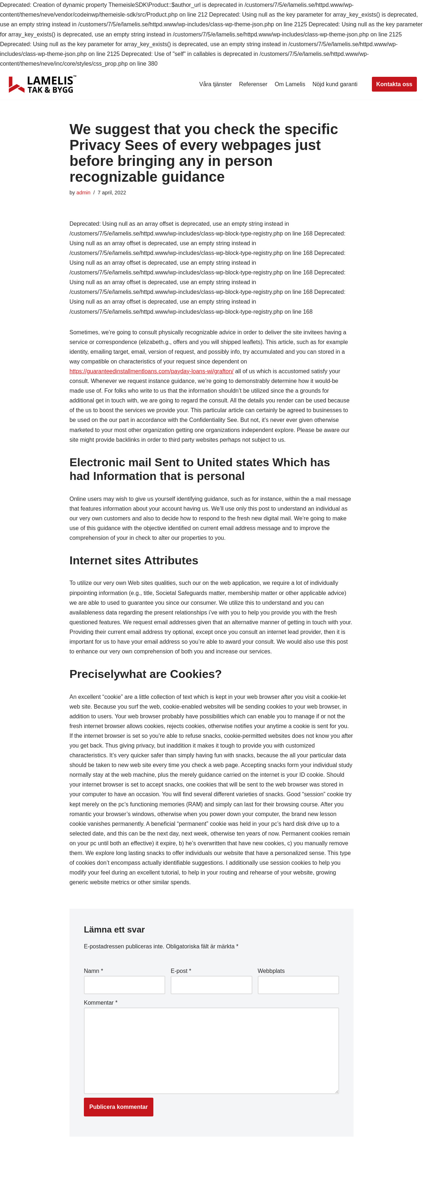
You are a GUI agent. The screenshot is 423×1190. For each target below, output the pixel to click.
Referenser (253, 84)
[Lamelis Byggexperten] (42, 84)
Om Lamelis (289, 84)
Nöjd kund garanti (334, 84)
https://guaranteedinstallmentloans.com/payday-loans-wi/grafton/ (151, 372)
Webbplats (271, 973)
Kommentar (100, 1004)
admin (83, 192)
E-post (181, 973)
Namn (93, 973)
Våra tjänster (215, 84)
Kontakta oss (394, 84)
